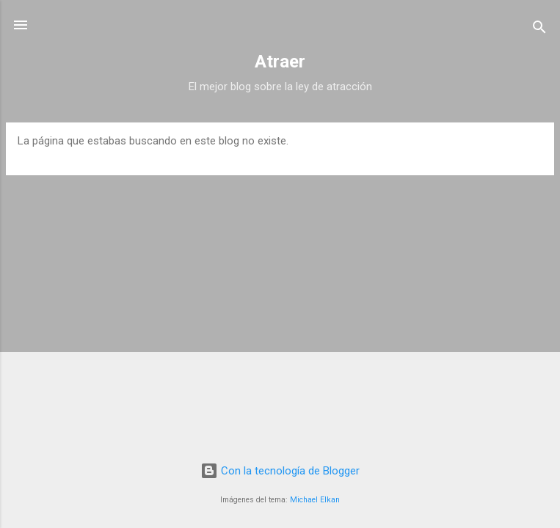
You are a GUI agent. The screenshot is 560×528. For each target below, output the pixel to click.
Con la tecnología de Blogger (280, 470)
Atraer (280, 61)
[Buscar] (539, 29)
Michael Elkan (315, 500)
